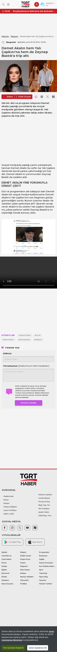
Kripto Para (25, 559)
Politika (23, 584)
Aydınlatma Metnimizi (12, 640)
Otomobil (24, 580)
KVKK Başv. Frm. (45, 516)
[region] (28, 639)
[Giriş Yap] (36, 4)
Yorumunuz (26, 365)
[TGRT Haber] (25, 4)
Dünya (4, 566)
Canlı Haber (7, 559)
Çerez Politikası (10, 510)
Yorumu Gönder (28, 403)
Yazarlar (42, 580)
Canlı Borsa (6, 556)
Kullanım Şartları (45, 495)
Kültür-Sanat (25, 556)
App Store (35, 542)
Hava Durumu (7, 584)
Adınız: (7, 353)
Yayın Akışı (43, 577)
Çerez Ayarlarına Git (38, 648)
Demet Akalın (19, 168)
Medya (23, 573)
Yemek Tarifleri (45, 584)
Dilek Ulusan (24, 97)
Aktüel (4, 552)
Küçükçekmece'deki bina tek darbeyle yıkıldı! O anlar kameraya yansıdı (34, 11)
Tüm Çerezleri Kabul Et (13, 648)
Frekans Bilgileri (10, 507)
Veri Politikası (44, 509)
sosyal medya (21, 194)
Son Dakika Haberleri (47, 566)
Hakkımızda (8, 496)
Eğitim (4, 570)
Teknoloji (43, 573)
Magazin (14, 36)
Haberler (5, 36)
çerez (51, 631)
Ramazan (43, 556)
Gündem (5, 580)
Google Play (13, 542)
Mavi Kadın (25, 570)
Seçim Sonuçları (46, 563)
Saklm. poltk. (8, 514)
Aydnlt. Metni (43, 512)
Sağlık (41, 559)
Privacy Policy (44, 502)
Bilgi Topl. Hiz (44, 505)
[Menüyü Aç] (8, 4)
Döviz (4, 563)
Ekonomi (5, 573)
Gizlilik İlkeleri (44, 498)
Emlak (4, 577)
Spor (41, 570)
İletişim (6, 503)
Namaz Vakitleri (27, 577)
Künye (6, 500)
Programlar (44, 552)
